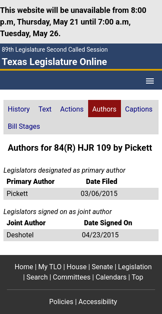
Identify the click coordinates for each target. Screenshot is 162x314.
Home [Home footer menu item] (24, 267)
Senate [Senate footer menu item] (102, 267)
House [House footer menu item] (76, 267)
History (19, 109)
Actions (71, 109)
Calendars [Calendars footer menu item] (111, 277)
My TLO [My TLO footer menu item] (50, 267)
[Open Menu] (150, 81)
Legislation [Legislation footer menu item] (135, 267)
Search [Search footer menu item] (37, 277)
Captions (138, 109)
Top (137, 277)
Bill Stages (24, 126)
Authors (104, 109)
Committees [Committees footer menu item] (71, 277)
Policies (61, 302)
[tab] (18, 108)
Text (44, 109)
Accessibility (98, 302)
